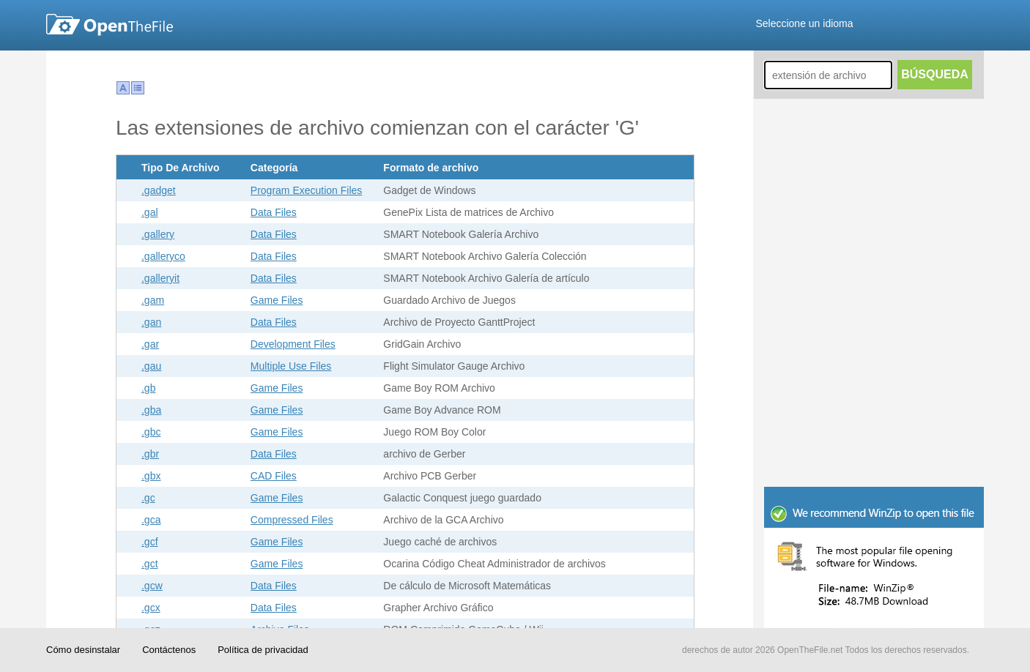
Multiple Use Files (291, 366)
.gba (151, 410)
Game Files (277, 300)
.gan (151, 322)
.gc (148, 498)
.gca (150, 520)
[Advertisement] (874, 387)
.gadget (158, 190)
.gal (149, 212)
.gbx (150, 476)
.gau (151, 366)
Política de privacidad (263, 649)
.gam (152, 300)
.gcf (149, 542)
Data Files (274, 212)
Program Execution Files (307, 190)
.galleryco (163, 256)
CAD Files (274, 476)
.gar (150, 344)
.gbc (150, 432)
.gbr (150, 454)
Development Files (293, 344)
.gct (149, 564)
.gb (148, 388)
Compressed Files (292, 520)
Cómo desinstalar (83, 649)
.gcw (152, 585)
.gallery (157, 234)
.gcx (150, 607)
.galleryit (160, 278)
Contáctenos (169, 649)
